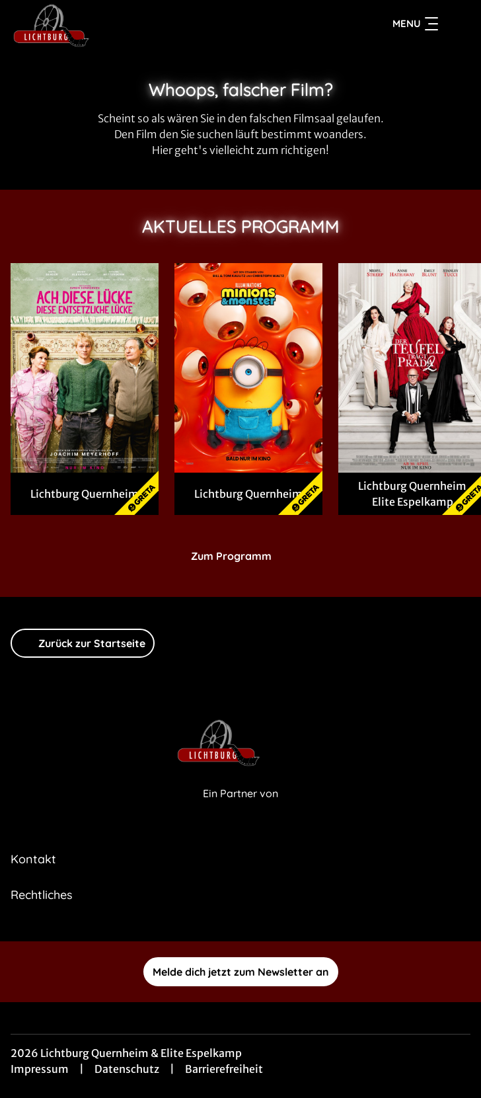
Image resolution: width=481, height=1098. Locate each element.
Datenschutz (126, 1069)
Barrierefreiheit (224, 1069)
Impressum (40, 1069)
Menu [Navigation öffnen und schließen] (415, 23)
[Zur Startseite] (103, 24)
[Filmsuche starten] (457, 24)
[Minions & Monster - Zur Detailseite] (248, 368)
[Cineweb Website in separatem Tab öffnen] (240, 808)
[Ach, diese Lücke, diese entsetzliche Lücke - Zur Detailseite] (85, 368)
